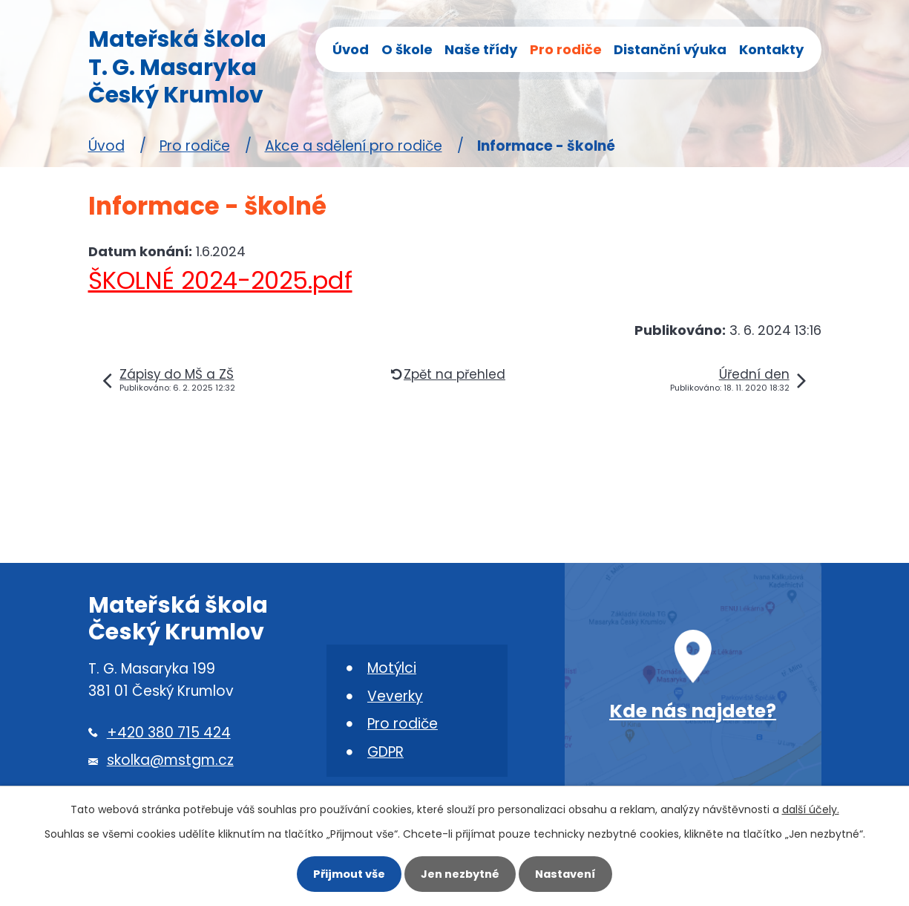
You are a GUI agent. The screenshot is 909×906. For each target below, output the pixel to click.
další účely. (810, 809)
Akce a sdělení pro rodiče (353, 146)
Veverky (395, 696)
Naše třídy (480, 49)
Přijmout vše (349, 874)
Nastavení (565, 874)
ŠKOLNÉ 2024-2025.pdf (220, 280)
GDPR (385, 752)
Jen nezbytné (460, 874)
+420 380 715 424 (169, 733)
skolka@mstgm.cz (170, 760)
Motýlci (391, 668)
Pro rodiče (566, 49)
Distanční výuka (670, 49)
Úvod (350, 49)
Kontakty (771, 49)
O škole (407, 49)
